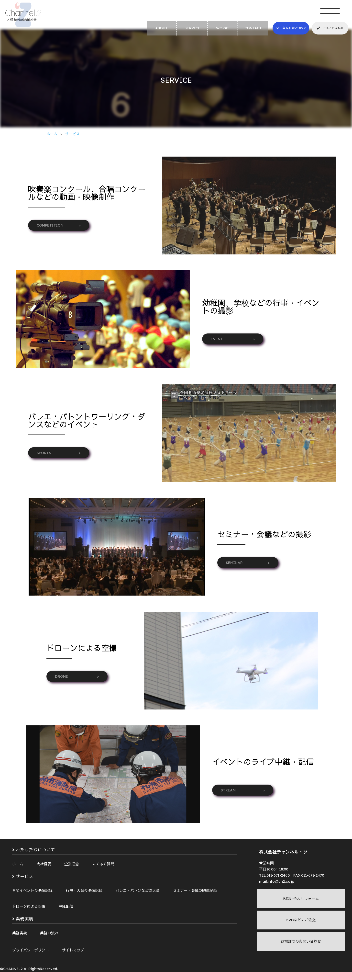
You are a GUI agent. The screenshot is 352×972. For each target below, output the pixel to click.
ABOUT (161, 28)
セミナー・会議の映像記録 (195, 890)
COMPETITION (59, 225)
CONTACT (253, 28)
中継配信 (65, 906)
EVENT (233, 339)
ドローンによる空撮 (28, 906)
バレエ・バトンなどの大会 (138, 890)
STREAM (243, 790)
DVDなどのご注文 (301, 920)
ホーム (17, 864)
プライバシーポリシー (30, 950)
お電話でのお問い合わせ (301, 941)
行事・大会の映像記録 (84, 890)
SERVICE (192, 28)
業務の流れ (49, 933)
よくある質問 (103, 864)
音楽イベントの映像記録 (32, 890)
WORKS (223, 28)
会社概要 (43, 864)
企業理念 (71, 864)
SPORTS (59, 452)
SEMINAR (248, 562)
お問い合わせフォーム (300, 898)
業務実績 (19, 933)
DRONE (77, 676)
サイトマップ (73, 950)
